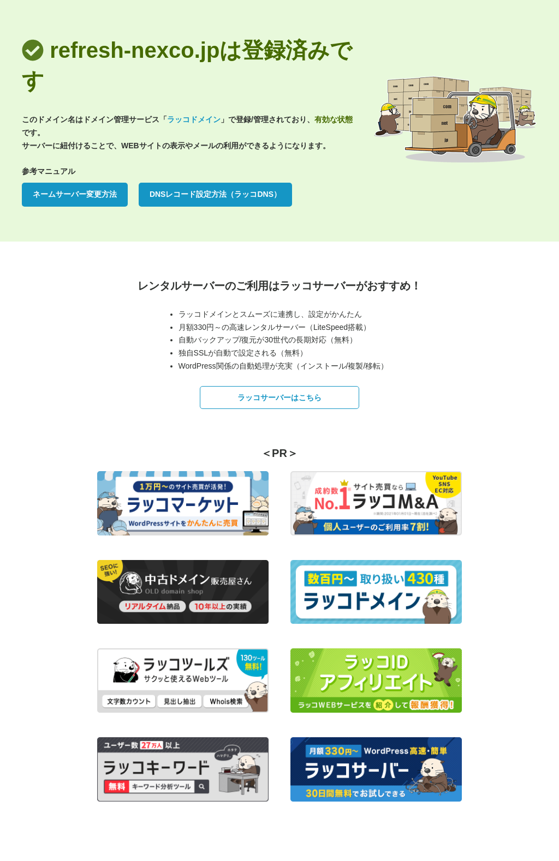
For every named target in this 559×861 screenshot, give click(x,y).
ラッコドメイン (194, 119)
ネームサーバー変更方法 (75, 194)
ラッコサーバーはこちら (279, 397)
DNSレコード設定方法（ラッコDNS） (215, 194)
